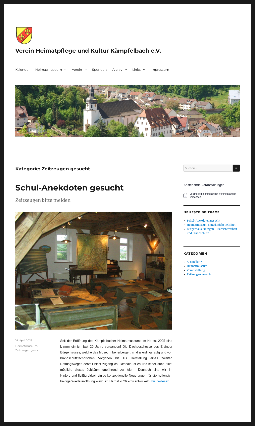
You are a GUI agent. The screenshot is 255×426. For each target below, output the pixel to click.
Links (136, 70)
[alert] (211, 195)
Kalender (22, 70)
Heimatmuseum (48, 70)
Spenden (99, 70)
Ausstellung (194, 262)
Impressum (160, 70)
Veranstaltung (196, 270)
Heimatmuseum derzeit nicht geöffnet (211, 225)
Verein (77, 70)
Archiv (117, 70)
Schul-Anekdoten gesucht (69, 187)
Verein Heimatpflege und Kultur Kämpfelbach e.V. (88, 50)
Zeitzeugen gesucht (28, 350)
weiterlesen (160, 381)
